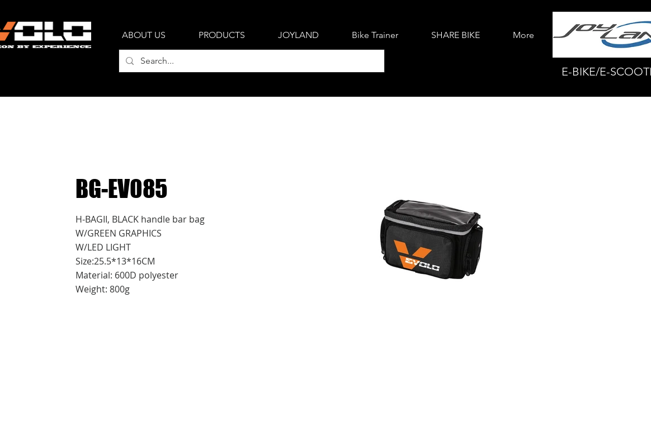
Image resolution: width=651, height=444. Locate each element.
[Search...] (250, 61)
